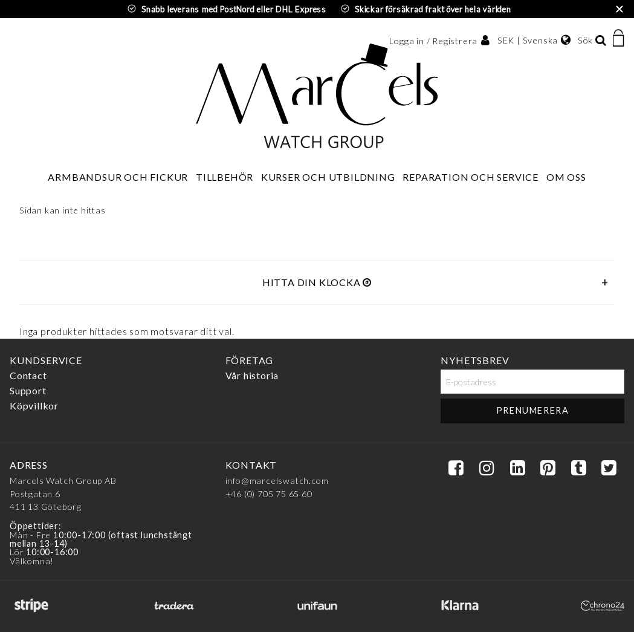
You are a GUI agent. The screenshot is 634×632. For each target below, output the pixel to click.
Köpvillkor (34, 405)
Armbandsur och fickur (118, 177)
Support (28, 390)
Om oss (566, 177)
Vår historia (252, 375)
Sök (585, 40)
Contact (28, 375)
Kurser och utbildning (328, 177)
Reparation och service (471, 177)
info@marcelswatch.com (277, 480)
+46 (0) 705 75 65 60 (268, 494)
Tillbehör (224, 177)
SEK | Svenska (527, 40)
